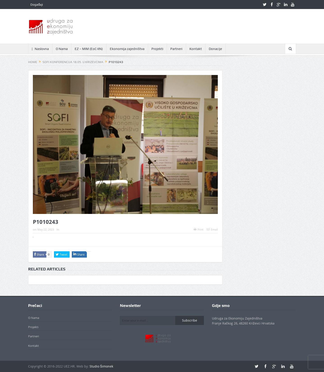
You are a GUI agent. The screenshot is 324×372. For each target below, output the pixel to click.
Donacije (215, 49)
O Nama (62, 49)
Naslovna (40, 49)
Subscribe (189, 320)
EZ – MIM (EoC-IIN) (89, 49)
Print (198, 229)
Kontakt (195, 49)
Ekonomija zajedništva (127, 49)
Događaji (36, 4)
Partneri (176, 49)
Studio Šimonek (101, 366)
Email (212, 229)
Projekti (157, 49)
